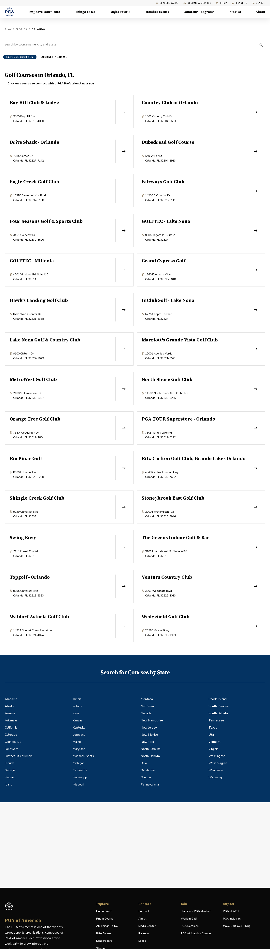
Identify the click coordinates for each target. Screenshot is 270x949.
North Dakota (150, 756)
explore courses (19, 57)
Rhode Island (217, 699)
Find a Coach (104, 911)
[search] (261, 45)
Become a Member (197, 3)
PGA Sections (190, 926)
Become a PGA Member (196, 911)
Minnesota (80, 770)
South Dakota (218, 713)
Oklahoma (148, 770)
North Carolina (151, 749)
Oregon (146, 777)
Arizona (10, 713)
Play (8, 29)
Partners (144, 933)
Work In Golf (189, 919)
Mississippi (80, 777)
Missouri (78, 784)
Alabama (11, 699)
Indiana (77, 706)
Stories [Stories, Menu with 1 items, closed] (235, 12)
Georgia (10, 770)
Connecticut (13, 742)
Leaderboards (167, 3)
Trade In (239, 3)
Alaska (9, 706)
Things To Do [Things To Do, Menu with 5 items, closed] (85, 12)
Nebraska (147, 706)
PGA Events (104, 933)
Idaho (8, 784)
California (11, 727)
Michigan (78, 763)
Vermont (214, 742)
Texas (212, 727)
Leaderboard (104, 941)
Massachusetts (83, 756)
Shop (221, 3)
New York (147, 742)
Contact (143, 911)
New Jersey (149, 727)
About (142, 919)
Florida (21, 29)
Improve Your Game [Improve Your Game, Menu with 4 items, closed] (44, 12)
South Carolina (218, 706)
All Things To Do (107, 926)
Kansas (77, 720)
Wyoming (215, 777)
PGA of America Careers (196, 934)
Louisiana (79, 735)
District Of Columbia (19, 756)
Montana (147, 699)
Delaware (11, 749)
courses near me (53, 57)
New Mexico (149, 735)
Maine (77, 742)
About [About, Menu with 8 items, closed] (260, 12)
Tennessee (216, 720)
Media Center (147, 926)
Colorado (11, 735)
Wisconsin (215, 770)
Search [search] (258, 3)
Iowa (76, 713)
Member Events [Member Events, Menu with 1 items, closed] (157, 12)
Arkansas (11, 720)
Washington (216, 756)
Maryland (79, 749)
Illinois (77, 699)
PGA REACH (231, 911)
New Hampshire (152, 720)
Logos (142, 941)
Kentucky (79, 727)
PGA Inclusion (232, 919)
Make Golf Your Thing (236, 926)
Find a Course (104, 919)
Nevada (146, 713)
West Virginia (217, 763)
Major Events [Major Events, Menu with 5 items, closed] (120, 12)
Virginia (213, 749)
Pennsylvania (150, 784)
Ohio (144, 763)
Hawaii (9, 777)
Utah (211, 735)
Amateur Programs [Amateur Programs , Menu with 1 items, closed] (199, 12)
